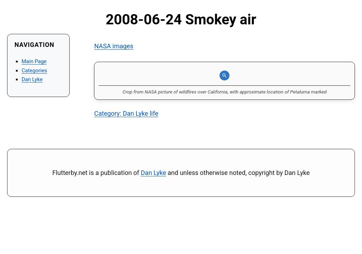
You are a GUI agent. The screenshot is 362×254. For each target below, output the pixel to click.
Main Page (34, 61)
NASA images (113, 46)
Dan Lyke (32, 79)
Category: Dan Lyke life (126, 113)
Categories (34, 70)
